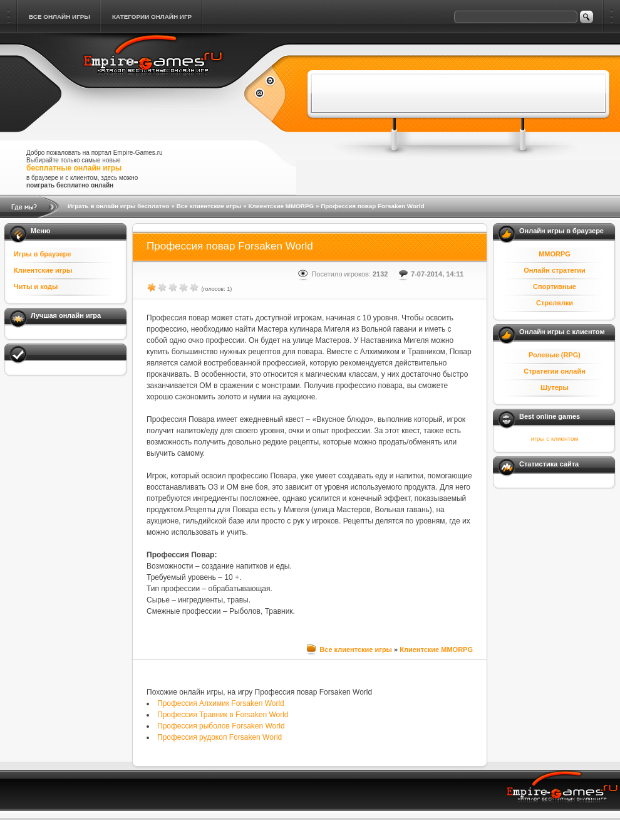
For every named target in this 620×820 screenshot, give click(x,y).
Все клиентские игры (209, 205)
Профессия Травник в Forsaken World (223, 714)
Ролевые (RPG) (555, 355)
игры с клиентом (554, 438)
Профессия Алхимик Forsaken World (220, 703)
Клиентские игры (43, 270)
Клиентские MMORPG (281, 205)
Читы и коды (36, 286)
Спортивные (554, 286)
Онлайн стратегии (555, 270)
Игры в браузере (42, 254)
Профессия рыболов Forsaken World (221, 726)
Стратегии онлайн (555, 371)
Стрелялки (554, 303)
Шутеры (554, 387)
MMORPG (555, 254)
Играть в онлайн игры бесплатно (119, 205)
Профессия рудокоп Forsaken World (219, 737)
